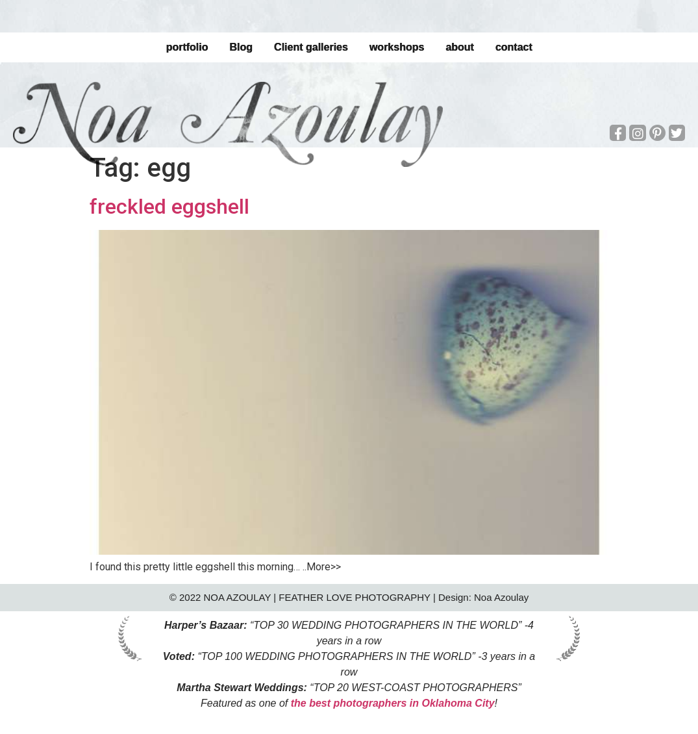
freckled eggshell (169, 206)
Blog (241, 47)
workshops (396, 47)
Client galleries (311, 47)
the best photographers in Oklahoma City (393, 703)
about (459, 47)
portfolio (187, 47)
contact (513, 47)
